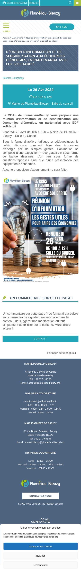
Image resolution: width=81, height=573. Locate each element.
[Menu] (8, 27)
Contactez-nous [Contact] (40, 496)
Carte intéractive (15, 2)
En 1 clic (61, 26)
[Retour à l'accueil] (40, 482)
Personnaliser (40, 565)
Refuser (40, 555)
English (33, 3)
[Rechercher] (70, 2)
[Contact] (77, 3)
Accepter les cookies (40, 546)
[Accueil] (40, 13)
